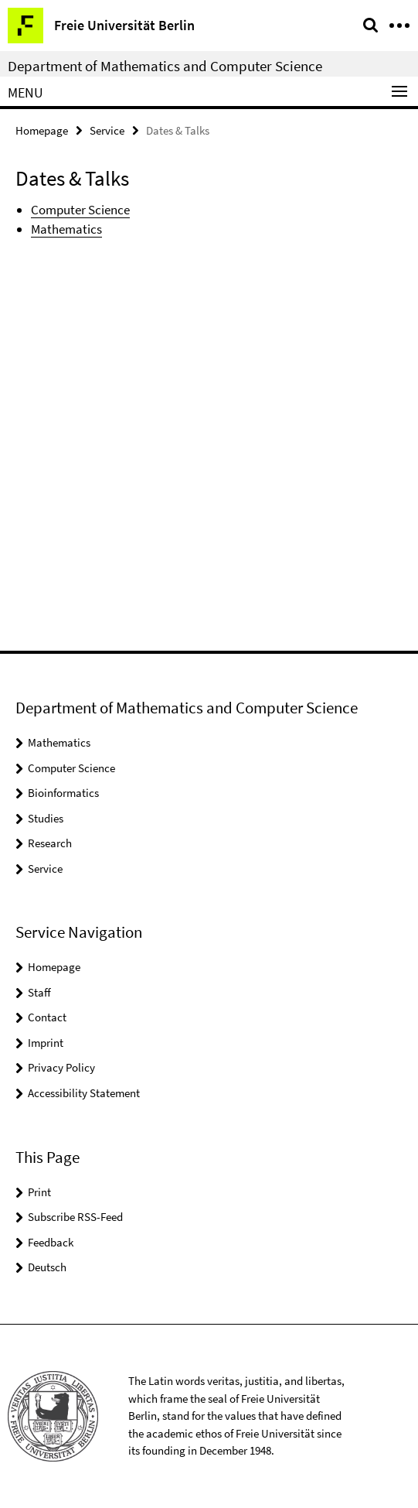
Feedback (50, 1242)
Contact (47, 1017)
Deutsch (47, 1267)
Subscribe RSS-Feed (75, 1216)
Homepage (41, 130)
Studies (45, 818)
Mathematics (66, 229)
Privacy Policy (61, 1067)
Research (50, 843)
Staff (39, 992)
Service (107, 130)
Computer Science (80, 209)
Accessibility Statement (84, 1093)
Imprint (45, 1042)
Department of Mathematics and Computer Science (165, 65)
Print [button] (39, 1192)
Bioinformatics (63, 792)
